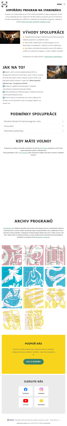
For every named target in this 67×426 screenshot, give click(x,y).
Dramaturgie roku (8, 228)
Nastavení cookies (22, 423)
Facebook (46, 237)
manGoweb (47, 423)
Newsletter (41, 405)
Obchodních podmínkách (53, 57)
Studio (45, 148)
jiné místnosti (23, 153)
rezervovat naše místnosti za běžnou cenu (35, 22)
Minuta (39, 148)
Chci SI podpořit (33, 362)
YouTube (25, 405)
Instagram (39, 237)
